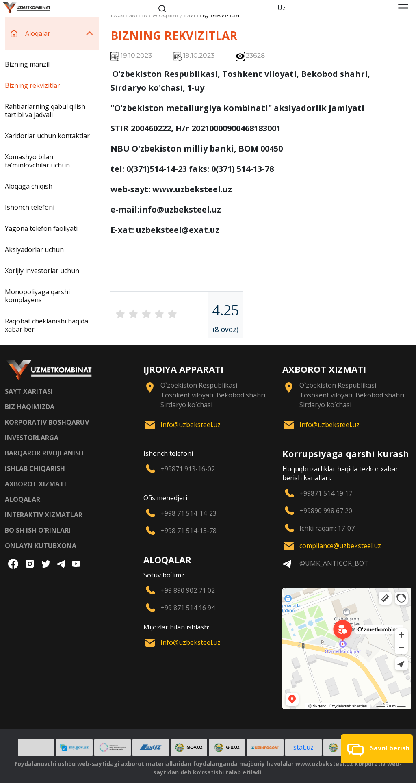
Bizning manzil (27, 64)
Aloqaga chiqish (28, 186)
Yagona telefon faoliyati (41, 228)
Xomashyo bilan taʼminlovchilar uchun (37, 160)
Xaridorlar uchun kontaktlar (47, 135)
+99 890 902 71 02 (187, 590)
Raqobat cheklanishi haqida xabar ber (46, 325)
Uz (281, 7)
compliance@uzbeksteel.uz (340, 545)
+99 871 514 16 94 (187, 607)
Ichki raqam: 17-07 (327, 528)
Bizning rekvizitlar (32, 85)
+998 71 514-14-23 (188, 513)
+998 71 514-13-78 (188, 530)
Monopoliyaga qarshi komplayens (37, 295)
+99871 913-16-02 (187, 468)
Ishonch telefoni (29, 207)
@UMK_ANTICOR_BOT (333, 563)
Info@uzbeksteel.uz (190, 424)
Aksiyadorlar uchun (34, 249)
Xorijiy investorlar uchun (42, 270)
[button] (377, 748)
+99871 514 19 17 (325, 493)
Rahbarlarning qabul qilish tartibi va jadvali (45, 110)
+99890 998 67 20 (325, 510)
